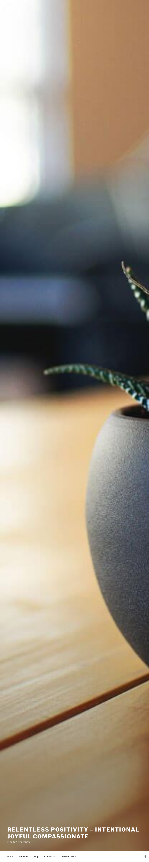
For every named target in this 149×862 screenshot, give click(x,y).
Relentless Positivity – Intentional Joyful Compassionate (73, 833)
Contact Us (50, 856)
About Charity (68, 856)
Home (10, 856)
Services (23, 856)
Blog (36, 856)
